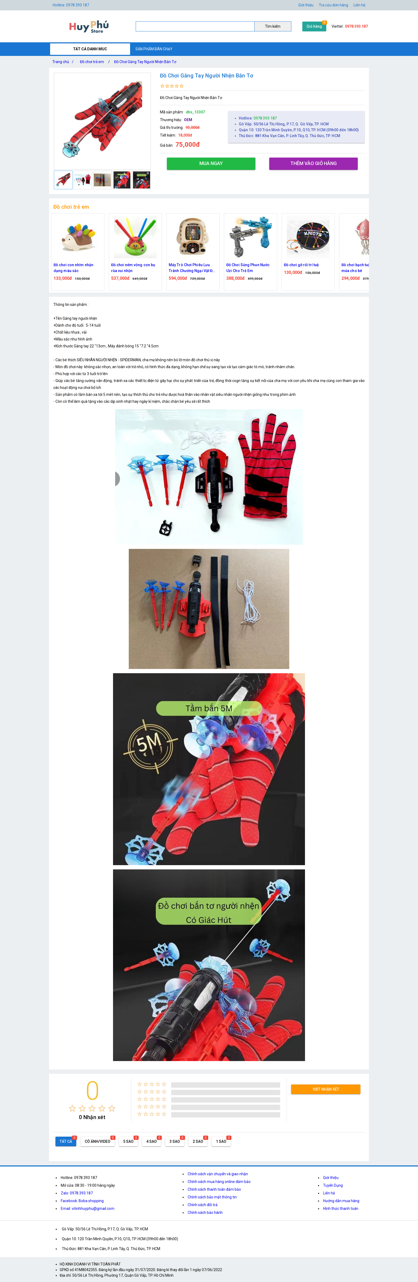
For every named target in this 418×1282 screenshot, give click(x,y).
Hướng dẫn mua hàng (341, 1201)
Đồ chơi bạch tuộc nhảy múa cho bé (361, 268)
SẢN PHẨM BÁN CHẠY (153, 49)
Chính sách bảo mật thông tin (212, 1197)
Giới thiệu (331, 1178)
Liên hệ (359, 5)
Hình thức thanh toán (340, 1208)
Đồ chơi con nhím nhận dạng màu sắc (73, 268)
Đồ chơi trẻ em (92, 62)
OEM (188, 120)
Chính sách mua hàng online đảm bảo (219, 1182)
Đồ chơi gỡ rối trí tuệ (301, 265)
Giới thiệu (306, 5)
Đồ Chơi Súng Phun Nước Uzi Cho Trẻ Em (248, 268)
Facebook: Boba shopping (82, 1201)
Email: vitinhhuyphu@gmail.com (87, 1208)
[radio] (72, 1108)
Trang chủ (64, 61)
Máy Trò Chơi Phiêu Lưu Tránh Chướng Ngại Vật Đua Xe (193, 268)
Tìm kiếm (272, 26)
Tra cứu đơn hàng (333, 5)
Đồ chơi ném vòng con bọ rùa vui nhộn (133, 268)
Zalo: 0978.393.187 (77, 1193)
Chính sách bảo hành (205, 1212)
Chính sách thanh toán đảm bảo (214, 1189)
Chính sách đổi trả (203, 1205)
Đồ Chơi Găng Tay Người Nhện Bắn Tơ (145, 62)
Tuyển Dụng (333, 1185)
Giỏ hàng (314, 26)
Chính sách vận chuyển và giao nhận (218, 1174)
